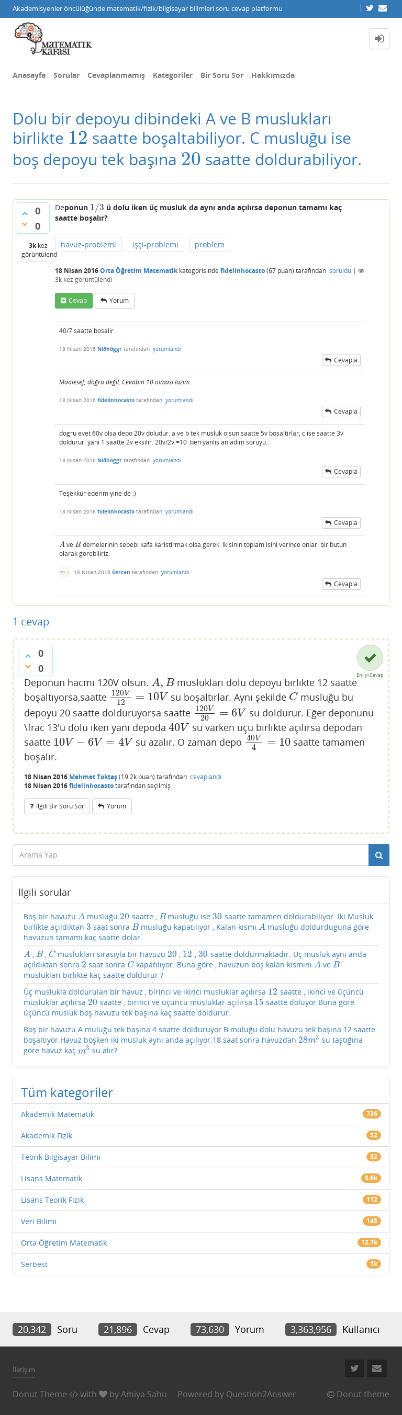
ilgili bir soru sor (60, 806)
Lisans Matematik (51, 1178)
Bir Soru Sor (221, 75)
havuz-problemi (88, 244)
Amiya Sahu (144, 1394)
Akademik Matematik (57, 1114)
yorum (119, 300)
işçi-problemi (155, 244)
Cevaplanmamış (116, 75)
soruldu (340, 270)
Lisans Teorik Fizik (52, 1200)
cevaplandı (205, 776)
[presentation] (78, 138)
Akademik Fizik (46, 1135)
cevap (78, 300)
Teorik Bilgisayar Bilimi (60, 1157)
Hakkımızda (273, 75)
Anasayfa (29, 75)
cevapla (346, 360)
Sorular (66, 75)
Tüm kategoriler (67, 1092)
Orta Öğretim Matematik (138, 270)
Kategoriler (173, 75)
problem (210, 244)
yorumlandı (167, 348)
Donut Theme (40, 1394)
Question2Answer (261, 1394)
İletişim (24, 1369)
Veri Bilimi (39, 1221)
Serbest (34, 1264)
